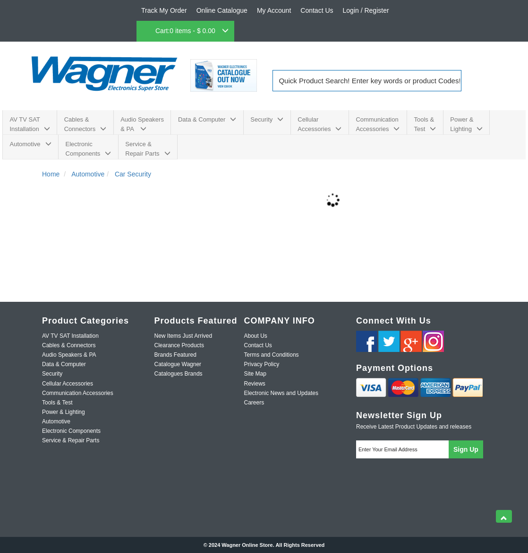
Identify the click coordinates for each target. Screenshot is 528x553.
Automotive (30, 144)
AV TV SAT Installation (30, 124)
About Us (255, 336)
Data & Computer (207, 119)
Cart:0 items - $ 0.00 (192, 31)
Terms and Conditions (271, 354)
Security (266, 119)
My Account (274, 10)
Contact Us (316, 10)
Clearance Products (179, 345)
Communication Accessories (378, 124)
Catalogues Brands (178, 373)
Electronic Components (88, 148)
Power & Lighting (466, 124)
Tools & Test (425, 124)
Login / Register (366, 10)
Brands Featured (175, 354)
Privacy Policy (262, 364)
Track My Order (164, 10)
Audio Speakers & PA (142, 124)
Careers (254, 402)
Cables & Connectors (85, 124)
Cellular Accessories (319, 124)
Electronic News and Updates (281, 393)
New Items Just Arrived (183, 336)
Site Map (255, 373)
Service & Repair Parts (147, 148)
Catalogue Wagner (178, 364)
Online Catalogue (221, 10)
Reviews (254, 383)
